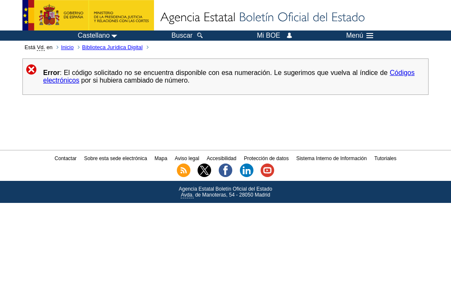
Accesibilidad (221, 158)
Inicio (67, 47)
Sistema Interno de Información (331, 158)
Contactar (66, 158)
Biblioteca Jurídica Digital (112, 47)
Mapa (160, 158)
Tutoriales (385, 158)
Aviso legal (187, 158)
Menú (359, 35)
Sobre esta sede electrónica (115, 158)
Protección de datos (266, 158)
